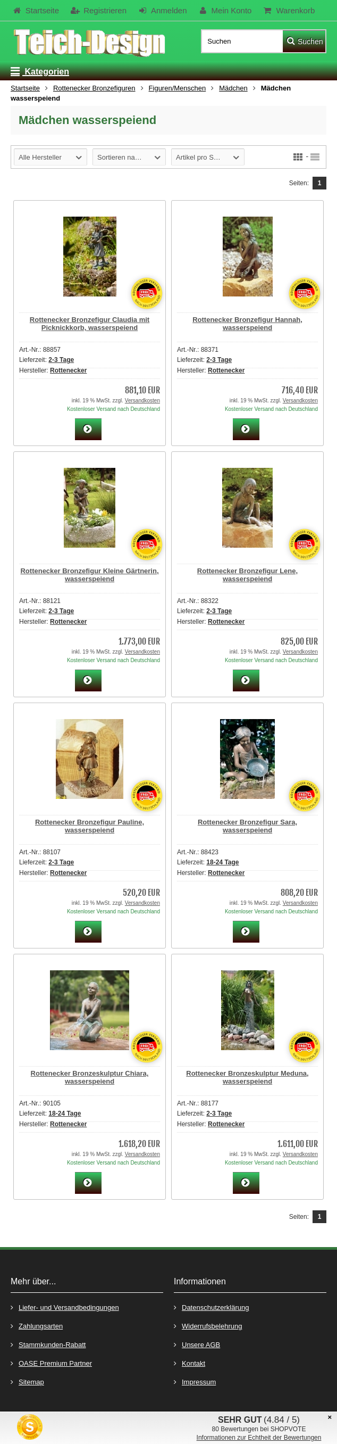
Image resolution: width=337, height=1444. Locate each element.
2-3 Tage (61, 360)
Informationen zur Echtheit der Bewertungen (259, 1437)
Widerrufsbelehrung (208, 1325)
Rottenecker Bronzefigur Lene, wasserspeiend (247, 575)
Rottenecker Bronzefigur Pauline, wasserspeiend (89, 826)
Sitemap (27, 1381)
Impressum (195, 1381)
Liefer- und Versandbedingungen (65, 1306)
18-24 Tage (222, 862)
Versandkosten (142, 400)
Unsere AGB (197, 1344)
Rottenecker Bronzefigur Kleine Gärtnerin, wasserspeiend (89, 575)
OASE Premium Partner (51, 1362)
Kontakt (189, 1362)
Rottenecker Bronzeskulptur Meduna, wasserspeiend (247, 1077)
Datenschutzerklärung (211, 1306)
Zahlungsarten (37, 1325)
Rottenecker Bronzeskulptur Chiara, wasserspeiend (90, 1077)
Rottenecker (68, 370)
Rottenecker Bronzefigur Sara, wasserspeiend (247, 826)
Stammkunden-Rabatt (48, 1344)
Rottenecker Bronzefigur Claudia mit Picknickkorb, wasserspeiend (89, 324)
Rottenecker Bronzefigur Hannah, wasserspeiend (247, 324)
